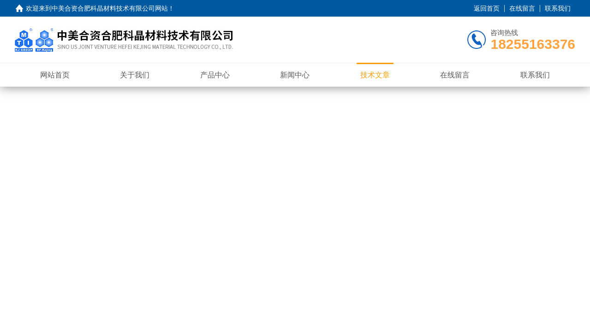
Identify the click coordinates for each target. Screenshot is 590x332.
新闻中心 (295, 75)
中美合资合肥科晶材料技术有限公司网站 (110, 8)
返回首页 (487, 8)
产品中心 (215, 75)
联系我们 (558, 8)
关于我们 (134, 75)
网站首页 (55, 75)
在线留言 (522, 8)
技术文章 (375, 75)
